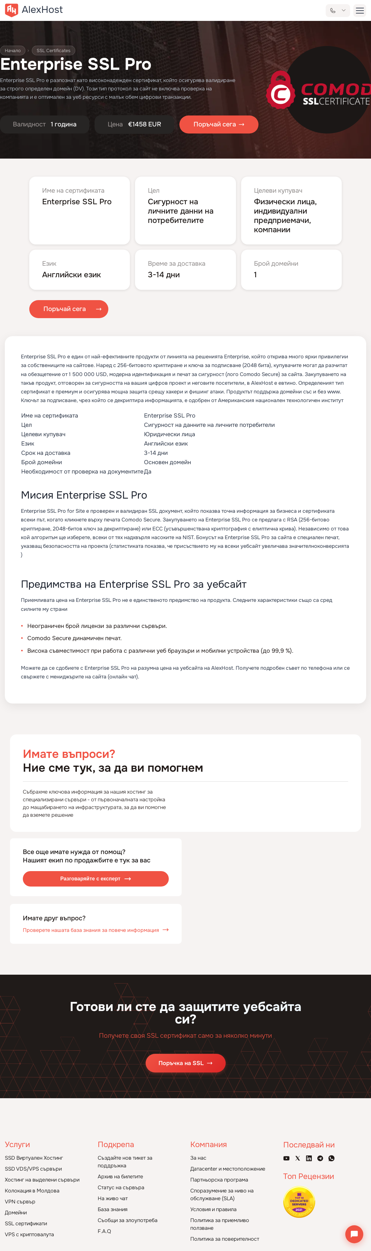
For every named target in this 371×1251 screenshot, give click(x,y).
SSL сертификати (26, 1223)
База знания (112, 1209)
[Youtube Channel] (286, 1158)
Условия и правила (213, 1209)
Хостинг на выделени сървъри (42, 1179)
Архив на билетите (120, 1176)
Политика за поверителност (224, 1239)
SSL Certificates (53, 50)
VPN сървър (20, 1201)
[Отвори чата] (354, 1234)
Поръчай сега (64, 309)
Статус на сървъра (121, 1187)
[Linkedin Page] (309, 1158)
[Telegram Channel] (320, 1158)
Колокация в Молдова (32, 1190)
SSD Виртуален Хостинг (34, 1157)
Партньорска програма (219, 1179)
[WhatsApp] (331, 1158)
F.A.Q (104, 1231)
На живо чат (113, 1198)
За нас (198, 1157)
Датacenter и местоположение (227, 1168)
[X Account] (297, 1158)
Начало (13, 50)
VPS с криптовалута (29, 1234)
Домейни (16, 1212)
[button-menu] (359, 10)
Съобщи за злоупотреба (128, 1220)
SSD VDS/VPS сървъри (33, 1168)
